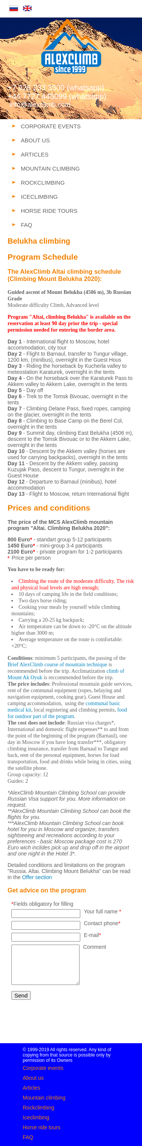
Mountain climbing (44, 1098)
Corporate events (43, 1068)
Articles (31, 1088)
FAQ (28, 1137)
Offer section (37, 877)
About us (33, 1078)
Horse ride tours (42, 1127)
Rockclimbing (38, 1108)
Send (21, 995)
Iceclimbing (36, 1117)
